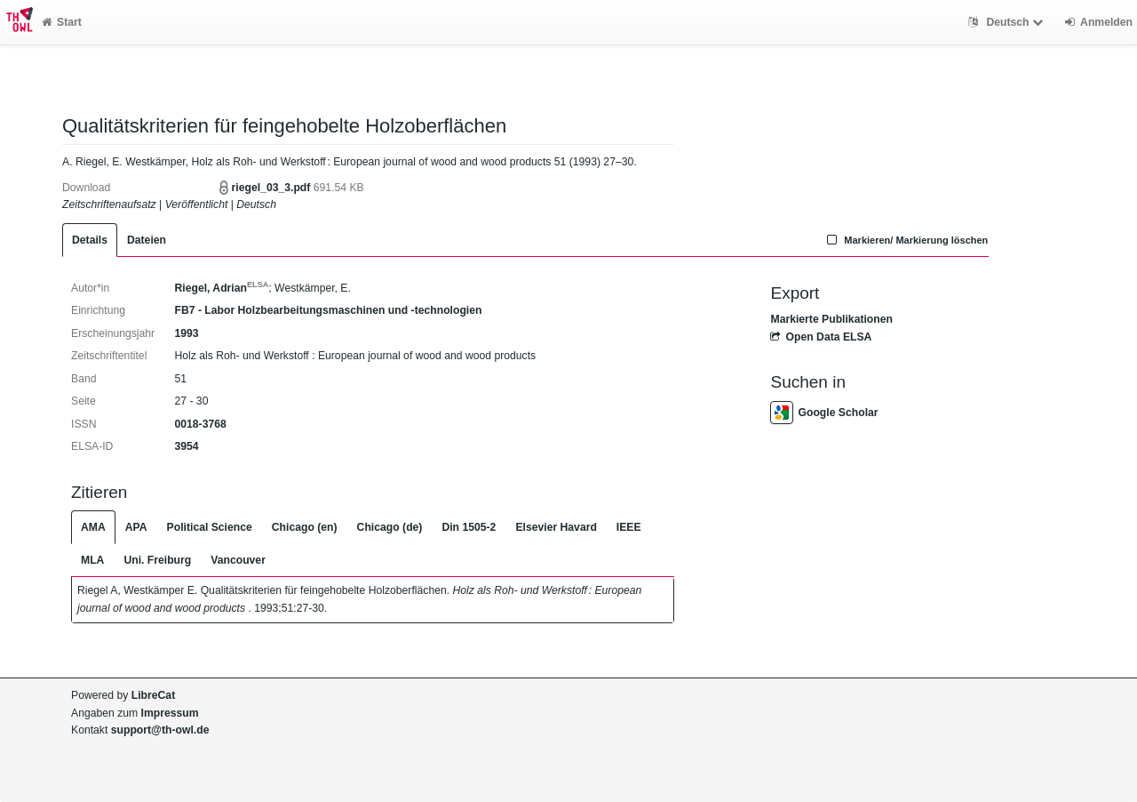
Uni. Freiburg (157, 560)
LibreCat (153, 695)
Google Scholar (824, 412)
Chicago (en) (305, 527)
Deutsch (1007, 22)
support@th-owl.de (160, 730)
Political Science (209, 527)
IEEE (628, 527)
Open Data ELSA (820, 337)
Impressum (170, 713)
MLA (92, 560)
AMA (93, 527)
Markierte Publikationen (831, 319)
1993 (186, 333)
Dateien (146, 240)
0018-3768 (200, 424)
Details (89, 240)
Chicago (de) (390, 527)
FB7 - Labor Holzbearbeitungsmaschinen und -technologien (327, 310)
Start (62, 22)
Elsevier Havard (555, 527)
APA (136, 527)
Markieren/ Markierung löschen (906, 240)
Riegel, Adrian (221, 288)
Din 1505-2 (468, 527)
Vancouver (238, 560)
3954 (186, 446)
